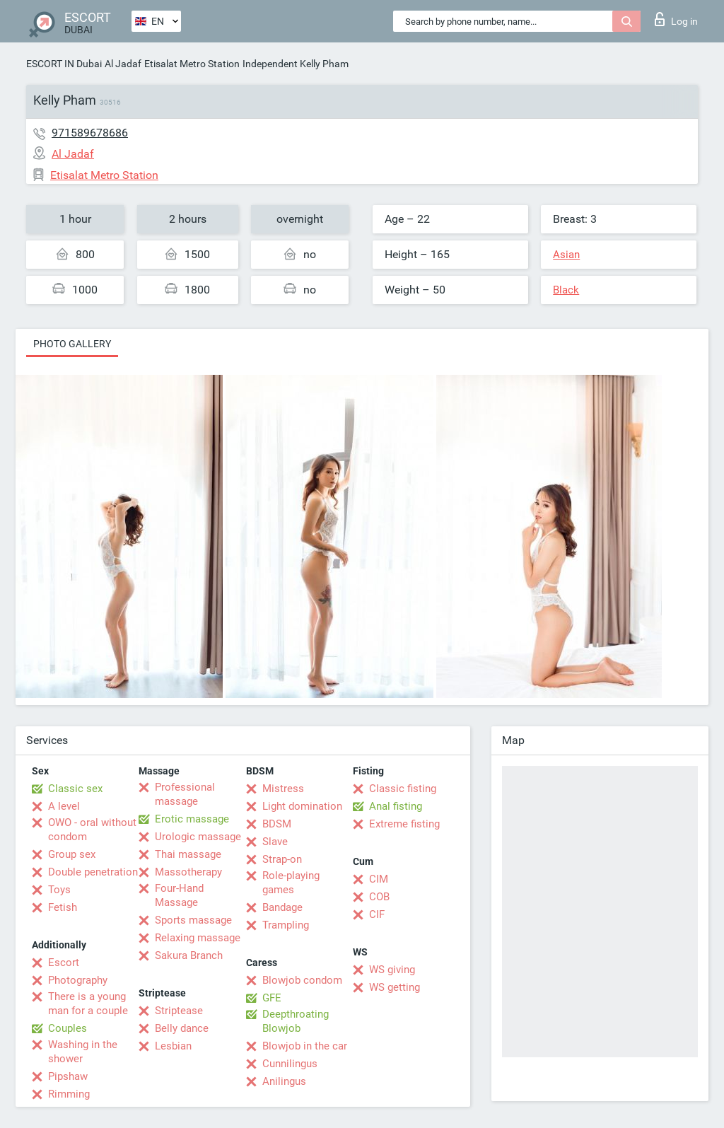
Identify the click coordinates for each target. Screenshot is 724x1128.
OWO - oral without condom (92, 829)
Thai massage (188, 854)
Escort (63, 962)
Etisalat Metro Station (192, 63)
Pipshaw (68, 1076)
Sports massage (193, 920)
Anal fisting (395, 806)
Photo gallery (72, 343)
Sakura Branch (189, 955)
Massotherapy (188, 872)
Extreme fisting (404, 824)
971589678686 (90, 132)
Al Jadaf (123, 63)
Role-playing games (291, 882)
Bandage (282, 907)
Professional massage (185, 794)
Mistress (283, 788)
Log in (676, 19)
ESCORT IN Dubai (64, 63)
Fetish (62, 907)
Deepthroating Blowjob (295, 1021)
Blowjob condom (302, 980)
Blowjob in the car (304, 1046)
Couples (67, 1028)
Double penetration (93, 872)
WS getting (394, 987)
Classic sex (75, 788)
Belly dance (182, 1028)
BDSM (276, 824)
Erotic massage (192, 819)
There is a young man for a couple (88, 1003)
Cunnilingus (289, 1063)
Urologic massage (198, 836)
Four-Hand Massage (179, 895)
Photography (77, 980)
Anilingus (284, 1081)
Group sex (71, 854)
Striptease (179, 1010)
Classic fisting (402, 788)
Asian (566, 254)
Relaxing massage (197, 937)
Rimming (69, 1094)
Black (566, 290)
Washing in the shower (82, 1051)
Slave (275, 841)
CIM (378, 879)
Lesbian (173, 1046)
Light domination (302, 806)
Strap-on (282, 859)
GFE (271, 998)
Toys (59, 889)
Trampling (285, 925)
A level (64, 806)
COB (379, 896)
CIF (377, 914)
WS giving (392, 969)
